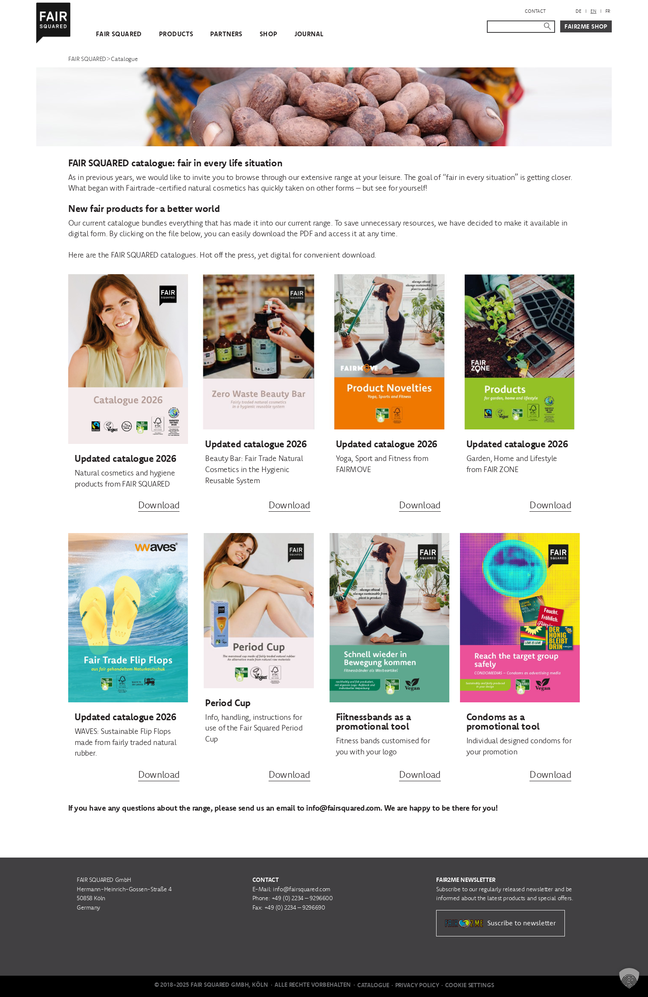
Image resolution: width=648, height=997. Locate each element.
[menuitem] (578, 11)
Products (176, 34)
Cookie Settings (469, 985)
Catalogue (373, 985)
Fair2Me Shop (586, 26)
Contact (535, 11)
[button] (629, 978)
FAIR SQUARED (119, 34)
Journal (309, 34)
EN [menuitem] (593, 11)
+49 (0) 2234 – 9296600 (302, 898)
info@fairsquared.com (301, 889)
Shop (269, 34)
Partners (226, 34)
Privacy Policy (417, 985)
